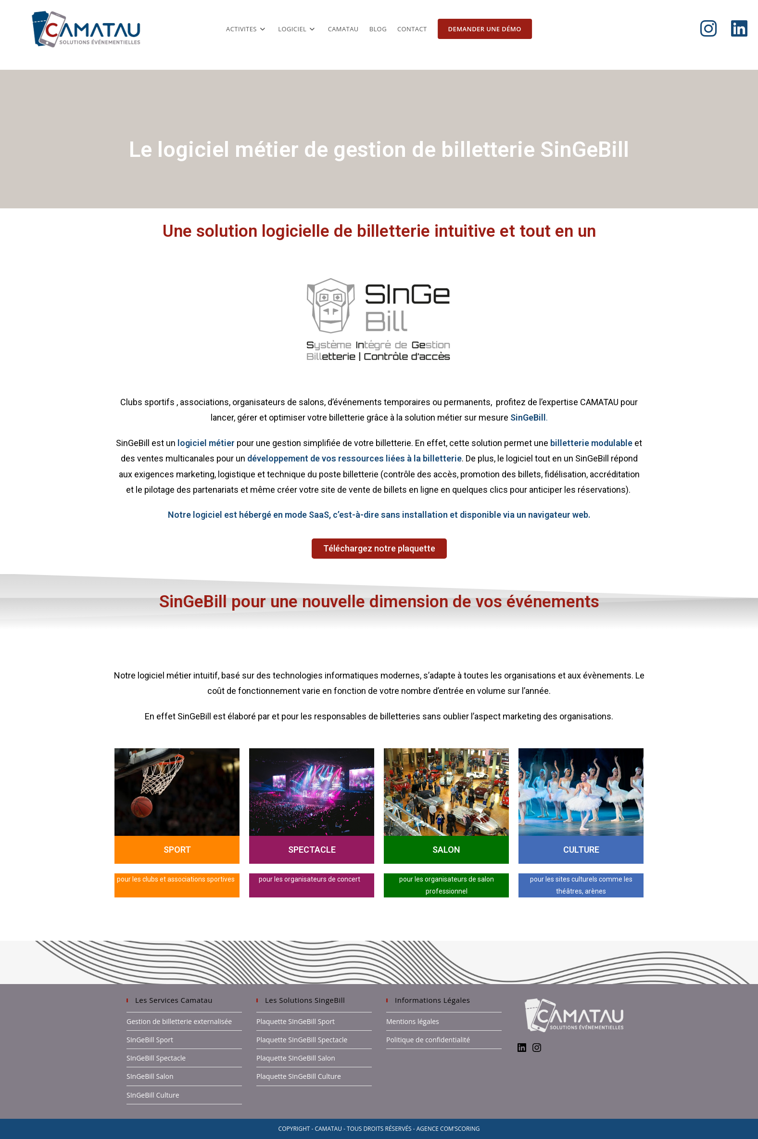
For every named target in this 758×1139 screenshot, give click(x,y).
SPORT (177, 850)
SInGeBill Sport (149, 1039)
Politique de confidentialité (428, 1039)
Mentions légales (412, 1021)
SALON (446, 850)
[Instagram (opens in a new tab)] (715, 28)
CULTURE (581, 850)
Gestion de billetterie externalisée (179, 1021)
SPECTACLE (312, 850)
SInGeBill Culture (152, 1095)
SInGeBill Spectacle (156, 1057)
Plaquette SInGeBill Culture (298, 1076)
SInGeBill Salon (150, 1076)
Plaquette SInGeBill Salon (295, 1057)
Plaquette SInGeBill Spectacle (301, 1039)
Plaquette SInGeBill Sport (295, 1021)
